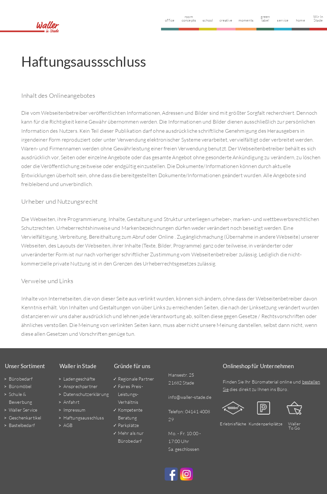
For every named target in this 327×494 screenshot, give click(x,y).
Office (170, 20)
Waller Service (23, 409)
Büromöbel (20, 386)
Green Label (265, 18)
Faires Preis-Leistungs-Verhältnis (130, 394)
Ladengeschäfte (79, 378)
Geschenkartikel (25, 417)
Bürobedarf (21, 378)
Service (282, 20)
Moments (245, 20)
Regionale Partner (136, 378)
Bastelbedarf (22, 425)
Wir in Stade (318, 18)
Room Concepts (189, 18)
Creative (226, 20)
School (208, 20)
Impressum (74, 409)
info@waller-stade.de (189, 397)
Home (300, 20)
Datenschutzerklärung (86, 394)
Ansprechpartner (80, 386)
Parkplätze (128, 425)
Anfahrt (71, 401)
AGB (68, 425)
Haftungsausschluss (83, 417)
